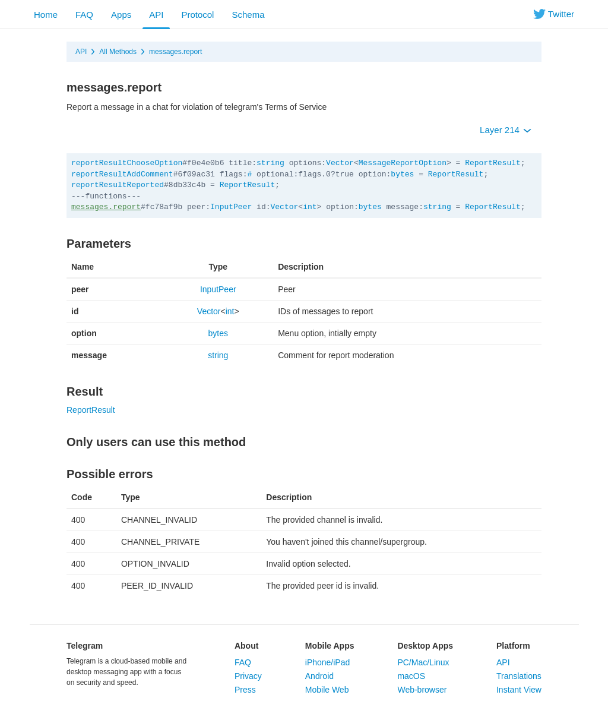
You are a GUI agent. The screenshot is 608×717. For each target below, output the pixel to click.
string (270, 163)
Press (245, 689)
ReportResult (493, 163)
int (309, 207)
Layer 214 (505, 130)
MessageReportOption (402, 163)
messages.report (175, 52)
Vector (340, 163)
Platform (513, 645)
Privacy (248, 676)
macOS (411, 676)
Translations (519, 676)
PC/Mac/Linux (423, 662)
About (246, 645)
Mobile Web (327, 689)
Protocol (197, 15)
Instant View (519, 689)
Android (319, 676)
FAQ (84, 15)
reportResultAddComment (122, 174)
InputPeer (231, 207)
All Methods (118, 52)
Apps (121, 15)
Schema (248, 15)
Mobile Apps (329, 645)
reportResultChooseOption (126, 163)
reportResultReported (117, 185)
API (156, 15)
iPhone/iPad (327, 662)
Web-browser (421, 689)
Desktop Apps (425, 645)
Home (46, 15)
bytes (402, 174)
